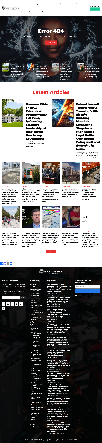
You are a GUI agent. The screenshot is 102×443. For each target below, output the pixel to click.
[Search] (23, 297)
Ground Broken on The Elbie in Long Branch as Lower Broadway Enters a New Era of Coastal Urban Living (70, 192)
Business (88, 64)
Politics (13, 64)
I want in (88, 291)
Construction (64, 64)
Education (65, 231)
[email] (87, 287)
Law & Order (39, 64)
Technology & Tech (88, 231)
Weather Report (47, 231)
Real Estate (6, 231)
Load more (51, 251)
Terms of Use (90, 296)
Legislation (46, 186)
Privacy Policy (93, 294)
